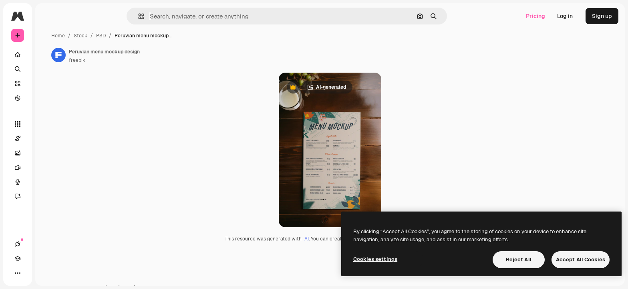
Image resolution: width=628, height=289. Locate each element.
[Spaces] (48, 138)
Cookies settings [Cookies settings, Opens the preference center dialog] (375, 259)
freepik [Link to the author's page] (138, 60)
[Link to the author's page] (119, 55)
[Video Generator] (48, 167)
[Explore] (48, 98)
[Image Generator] (48, 153)
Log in (565, 16)
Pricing (535, 16)
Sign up (602, 16)
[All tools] (48, 124)
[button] (168, 16)
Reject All (518, 259)
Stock (141, 36)
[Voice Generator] (48, 181)
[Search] (48, 69)
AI (337, 245)
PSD (162, 36)
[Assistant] (48, 196)
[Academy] (32, 273)
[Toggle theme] (46, 273)
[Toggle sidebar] (78, 16)
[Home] (48, 54)
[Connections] (17, 273)
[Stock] (48, 83)
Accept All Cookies (580, 259)
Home (119, 36)
